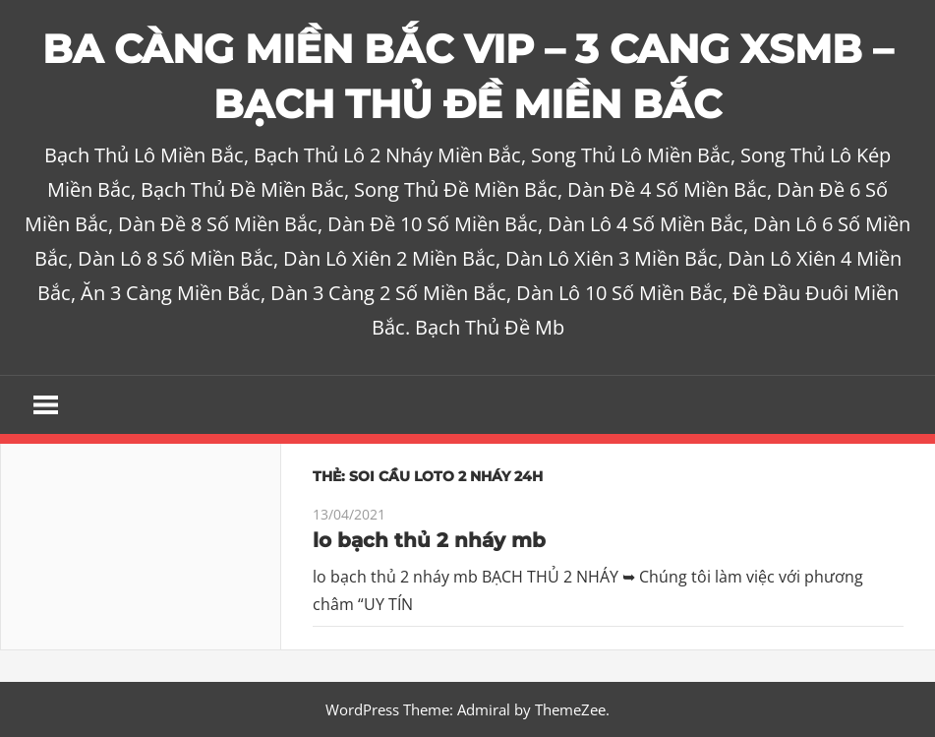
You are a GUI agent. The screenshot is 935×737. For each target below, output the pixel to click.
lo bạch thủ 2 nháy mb (429, 540)
